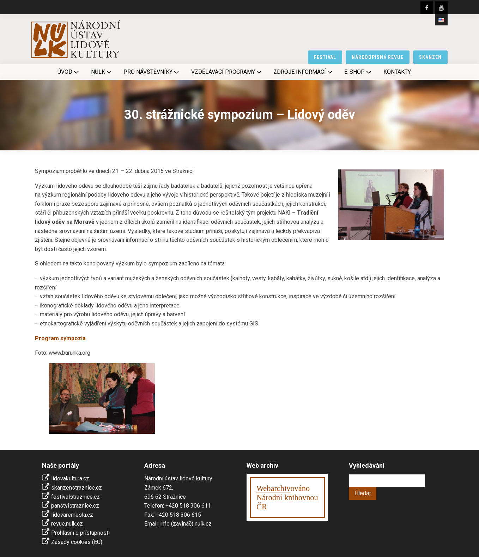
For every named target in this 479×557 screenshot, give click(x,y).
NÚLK (102, 72)
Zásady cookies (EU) (76, 542)
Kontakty (397, 71)
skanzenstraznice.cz (76, 487)
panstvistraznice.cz (75, 505)
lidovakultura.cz (70, 478)
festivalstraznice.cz (75, 496)
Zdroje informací (303, 72)
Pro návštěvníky (151, 72)
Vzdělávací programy (227, 72)
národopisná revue (378, 57)
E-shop (358, 72)
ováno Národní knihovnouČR (287, 497)
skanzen (430, 57)
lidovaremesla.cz (72, 514)
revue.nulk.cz (67, 523)
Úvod (68, 72)
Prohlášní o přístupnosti (80, 532)
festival (325, 57)
